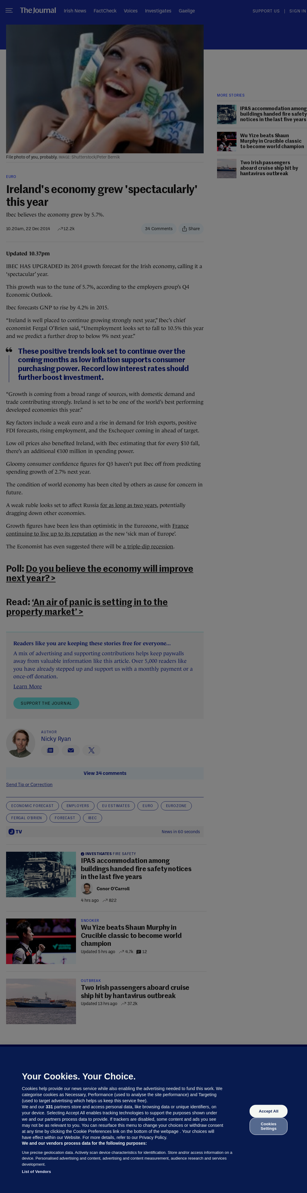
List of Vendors (36, 1171)
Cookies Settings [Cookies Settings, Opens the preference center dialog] (269, 1126)
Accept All (268, 1111)
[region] (153, 1120)
